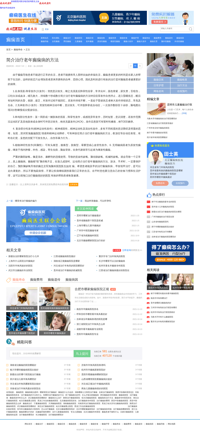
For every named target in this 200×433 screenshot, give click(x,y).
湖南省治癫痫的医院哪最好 (23, 365)
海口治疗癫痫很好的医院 (36, 175)
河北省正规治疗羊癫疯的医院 (95, 384)
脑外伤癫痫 (166, 41)
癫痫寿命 (146, 38)
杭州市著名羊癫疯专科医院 (112, 265)
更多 (47, 29)
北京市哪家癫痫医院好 (85, 409)
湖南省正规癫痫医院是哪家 (67, 261)
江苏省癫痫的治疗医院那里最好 (160, 123)
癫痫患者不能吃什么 (110, 412)
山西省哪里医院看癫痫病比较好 (96, 379)
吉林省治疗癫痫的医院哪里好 (164, 237)
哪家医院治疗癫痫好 (48, 392)
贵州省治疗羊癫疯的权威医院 (68, 270)
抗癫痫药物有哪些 (43, 412)
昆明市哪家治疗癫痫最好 (89, 215)
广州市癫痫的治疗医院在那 (163, 217)
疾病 (13, 1)
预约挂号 (4, 8)
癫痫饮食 (123, 38)
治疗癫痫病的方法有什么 (31, 395)
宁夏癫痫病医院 (40, 403)
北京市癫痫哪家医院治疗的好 (91, 240)
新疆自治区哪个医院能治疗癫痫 (25, 374)
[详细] (184, 113)
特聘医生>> (132, 250)
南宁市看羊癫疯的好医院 (157, 133)
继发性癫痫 (115, 41)
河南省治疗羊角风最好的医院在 (25, 388)
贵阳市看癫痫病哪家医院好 (94, 374)
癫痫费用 (157, 38)
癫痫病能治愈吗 (31, 392)
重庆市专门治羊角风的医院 (112, 256)
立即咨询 (73, 184)
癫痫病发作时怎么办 (18, 398)
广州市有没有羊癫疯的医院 (158, 128)
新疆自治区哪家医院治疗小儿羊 (23, 256)
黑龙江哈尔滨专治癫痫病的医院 (115, 403)
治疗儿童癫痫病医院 (60, 412)
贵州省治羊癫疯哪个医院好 (22, 333)
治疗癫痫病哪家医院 (121, 409)
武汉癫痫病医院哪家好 (37, 398)
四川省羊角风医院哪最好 (157, 137)
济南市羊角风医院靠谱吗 (93, 365)
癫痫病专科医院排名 (123, 398)
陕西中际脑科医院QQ (124, 392)
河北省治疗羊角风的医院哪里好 (69, 265)
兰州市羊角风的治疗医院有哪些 (164, 307)
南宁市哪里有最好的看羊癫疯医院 (165, 293)
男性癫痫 (67, 41)
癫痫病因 (180, 38)
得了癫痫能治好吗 (72, 395)
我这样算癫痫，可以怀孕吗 (98, 201)
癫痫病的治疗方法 (105, 398)
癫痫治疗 (67, 38)
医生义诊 (35, 1)
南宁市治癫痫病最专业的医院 (164, 202)
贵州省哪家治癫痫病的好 (161, 303)
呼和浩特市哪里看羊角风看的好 (92, 314)
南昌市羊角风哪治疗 (159, 298)
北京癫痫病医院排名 (68, 401)
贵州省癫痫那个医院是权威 (90, 220)
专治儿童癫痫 (76, 412)
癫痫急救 (101, 38)
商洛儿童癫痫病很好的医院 (94, 388)
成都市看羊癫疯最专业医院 (90, 329)
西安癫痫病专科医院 (108, 395)
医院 (17, 1)
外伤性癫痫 (179, 41)
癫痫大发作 (141, 41)
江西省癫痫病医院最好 (64, 256)
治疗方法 (182, 85)
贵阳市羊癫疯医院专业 (87, 334)
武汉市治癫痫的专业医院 (20, 270)
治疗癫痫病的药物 (104, 409)
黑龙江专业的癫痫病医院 (48, 401)
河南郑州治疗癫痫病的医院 (89, 403)
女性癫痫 (56, 41)
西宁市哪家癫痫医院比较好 (163, 227)
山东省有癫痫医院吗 (160, 222)
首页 (8, 49)
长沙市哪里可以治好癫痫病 (112, 261)
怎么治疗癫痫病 (47, 409)
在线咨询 (11, 8)
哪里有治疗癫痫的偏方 (26, 201)
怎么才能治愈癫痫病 (90, 395)
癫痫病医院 (123, 395)
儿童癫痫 (78, 41)
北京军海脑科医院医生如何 (56, 166)
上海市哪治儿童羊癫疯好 (89, 225)
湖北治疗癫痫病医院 (46, 406)
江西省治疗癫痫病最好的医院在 (114, 270)
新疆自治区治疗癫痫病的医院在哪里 (167, 212)
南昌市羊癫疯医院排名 (87, 309)
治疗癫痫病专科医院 (86, 401)
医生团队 (56, 38)
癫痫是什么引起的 (65, 392)
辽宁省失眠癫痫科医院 (88, 235)
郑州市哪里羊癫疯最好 (55, 333)
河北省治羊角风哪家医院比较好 (25, 384)
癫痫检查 (182, 79)
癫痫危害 (112, 38)
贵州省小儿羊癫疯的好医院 (163, 207)
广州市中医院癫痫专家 (88, 230)
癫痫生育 (154, 41)
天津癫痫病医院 (55, 403)
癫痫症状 (89, 38)
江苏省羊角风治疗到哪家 (162, 232)
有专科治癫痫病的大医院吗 (28, 409)
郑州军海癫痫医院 (30, 133)
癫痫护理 (135, 38)
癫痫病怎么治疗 (55, 398)
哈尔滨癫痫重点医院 (27, 401)
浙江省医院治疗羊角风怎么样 (91, 324)
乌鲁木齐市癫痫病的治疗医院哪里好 (162, 119)
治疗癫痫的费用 (103, 401)
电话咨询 (28, 1)
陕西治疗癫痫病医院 (71, 398)
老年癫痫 (89, 41)
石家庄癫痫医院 (126, 412)
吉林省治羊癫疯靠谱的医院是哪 (92, 319)
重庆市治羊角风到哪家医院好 (163, 321)
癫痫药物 (44, 41)
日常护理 (159, 85)
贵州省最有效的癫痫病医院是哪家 (166, 170)
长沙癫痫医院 (41, 415)
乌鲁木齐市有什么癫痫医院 (162, 317)
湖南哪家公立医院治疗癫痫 (86, 392)
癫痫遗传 (169, 38)
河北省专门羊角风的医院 (22, 308)
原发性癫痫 (102, 41)
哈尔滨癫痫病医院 (89, 398)
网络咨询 (159, 91)
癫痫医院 (78, 38)
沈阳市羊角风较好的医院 (20, 265)
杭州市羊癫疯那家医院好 (93, 369)
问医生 (21, 1)
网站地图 (171, 424)
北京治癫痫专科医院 (91, 412)
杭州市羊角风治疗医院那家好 (163, 312)
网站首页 (28, 424)
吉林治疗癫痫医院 (106, 392)
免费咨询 (160, 183)
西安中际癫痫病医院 (119, 401)
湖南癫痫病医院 (69, 403)
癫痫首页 (15, 39)
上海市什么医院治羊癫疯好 (21, 261)
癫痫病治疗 (27, 403)
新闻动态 (44, 38)
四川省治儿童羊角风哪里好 (23, 379)
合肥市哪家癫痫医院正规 (92, 289)
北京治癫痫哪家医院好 (65, 409)
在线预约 (182, 91)
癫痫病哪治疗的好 (26, 412)
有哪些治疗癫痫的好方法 (53, 395)
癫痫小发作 (128, 41)
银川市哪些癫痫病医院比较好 (24, 369)
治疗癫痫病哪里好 (26, 415)
